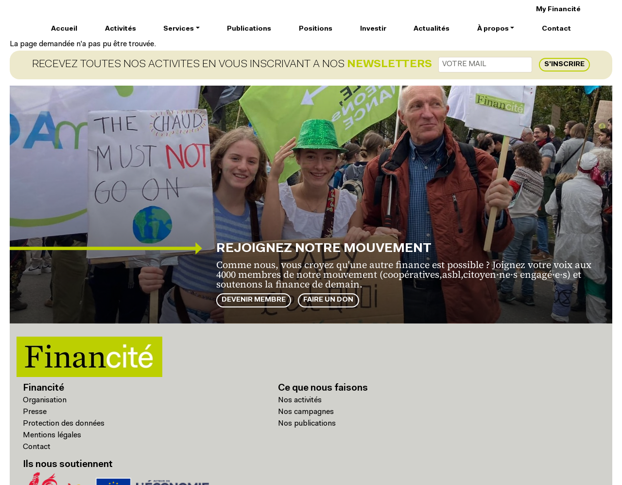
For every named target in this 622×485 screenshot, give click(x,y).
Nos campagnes (306, 412)
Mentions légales (52, 435)
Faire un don (328, 300)
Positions (315, 29)
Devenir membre (254, 300)
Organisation (45, 400)
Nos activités (300, 400)
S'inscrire (564, 64)
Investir (373, 29)
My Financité (558, 9)
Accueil (64, 29)
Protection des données (63, 424)
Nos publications (307, 424)
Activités (120, 29)
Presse (35, 412)
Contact (556, 29)
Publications (249, 29)
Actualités (431, 29)
